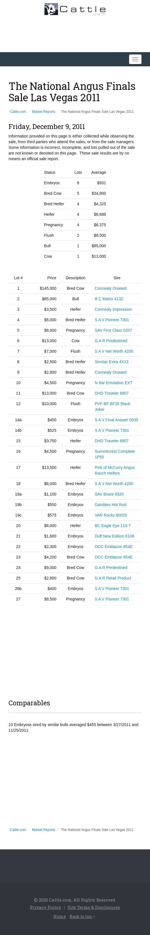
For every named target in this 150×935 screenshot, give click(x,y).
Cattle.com (18, 112)
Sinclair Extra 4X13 (111, 361)
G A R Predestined (111, 341)
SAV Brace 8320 (109, 494)
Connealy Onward (111, 288)
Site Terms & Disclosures (94, 907)
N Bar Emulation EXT (113, 382)
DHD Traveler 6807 (112, 393)
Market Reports (43, 112)
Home (59, 916)
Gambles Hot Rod (110, 504)
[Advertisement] (75, 649)
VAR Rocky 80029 (111, 515)
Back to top (82, 916)
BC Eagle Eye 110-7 (113, 525)
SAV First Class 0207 (113, 330)
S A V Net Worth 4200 (114, 351)
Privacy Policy (45, 907)
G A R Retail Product (113, 578)
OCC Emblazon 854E (114, 546)
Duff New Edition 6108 (114, 536)
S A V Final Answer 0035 (116, 420)
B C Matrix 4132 (109, 299)
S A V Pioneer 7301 (112, 320)
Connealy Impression (113, 309)
